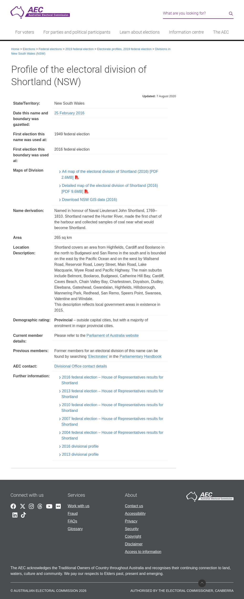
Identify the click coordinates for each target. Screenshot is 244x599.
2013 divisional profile (80, 454)
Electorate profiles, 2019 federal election (124, 49)
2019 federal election (79, 49)
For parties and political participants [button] (76, 32)
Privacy (131, 521)
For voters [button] (24, 32)
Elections (29, 49)
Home (15, 49)
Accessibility (135, 514)
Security (132, 529)
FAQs (72, 521)
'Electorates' (98, 356)
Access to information (143, 552)
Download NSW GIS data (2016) (89, 200)
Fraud (73, 514)
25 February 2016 (69, 113)
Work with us (78, 506)
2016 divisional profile (80, 446)
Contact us (134, 506)
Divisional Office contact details (80, 366)
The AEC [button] (221, 32)
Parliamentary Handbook (141, 356)
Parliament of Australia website (112, 335)
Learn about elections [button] (140, 32)
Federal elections (50, 49)
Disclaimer (134, 544)
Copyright (133, 536)
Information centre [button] (186, 32)
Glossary (75, 529)
